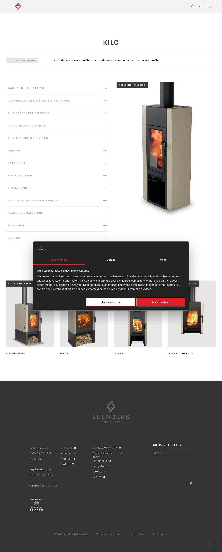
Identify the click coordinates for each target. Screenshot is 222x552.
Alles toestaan (161, 302)
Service (96, 476)
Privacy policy (136, 534)
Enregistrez (99, 466)
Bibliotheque (100, 460)
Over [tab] (163, 259)
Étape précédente (25, 60)
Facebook (66, 447)
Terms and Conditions (108, 534)
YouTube (65, 464)
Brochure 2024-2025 (105, 447)
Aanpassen (111, 302)
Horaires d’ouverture (41, 485)
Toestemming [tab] (58, 259)
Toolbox (97, 471)
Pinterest (65, 458)
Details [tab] (111, 259)
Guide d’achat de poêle (102, 455)
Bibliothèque (160, 534)
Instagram (66, 453)
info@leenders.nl (38, 469)
